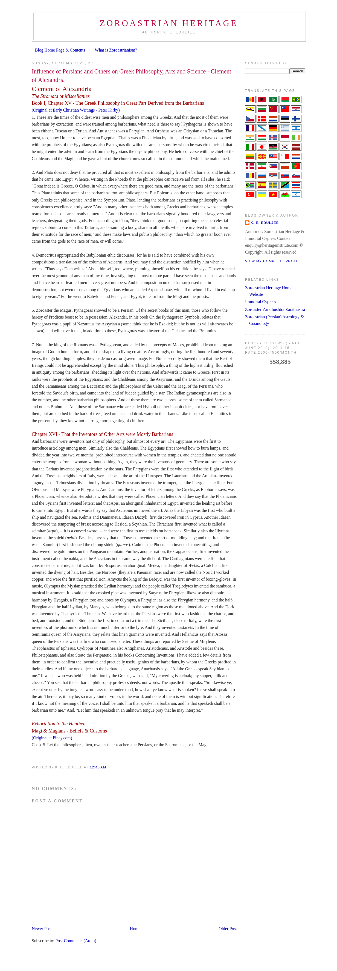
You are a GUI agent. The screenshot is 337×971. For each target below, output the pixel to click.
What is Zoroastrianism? (116, 50)
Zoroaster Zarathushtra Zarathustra (275, 309)
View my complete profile (273, 261)
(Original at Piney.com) (52, 738)
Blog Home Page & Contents (60, 50)
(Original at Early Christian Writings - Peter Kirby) (76, 110)
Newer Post (42, 928)
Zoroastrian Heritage (169, 23)
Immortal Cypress (260, 301)
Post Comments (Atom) (75, 940)
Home (135, 928)
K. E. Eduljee (265, 223)
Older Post (228, 928)
